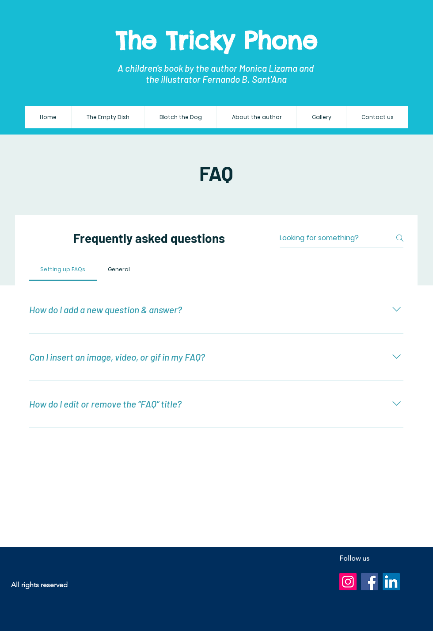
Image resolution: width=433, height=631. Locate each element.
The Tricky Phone (216, 40)
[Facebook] (369, 581)
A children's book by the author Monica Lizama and (216, 67)
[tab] (63, 269)
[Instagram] (348, 581)
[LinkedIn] (391, 581)
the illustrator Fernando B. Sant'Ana (216, 79)
